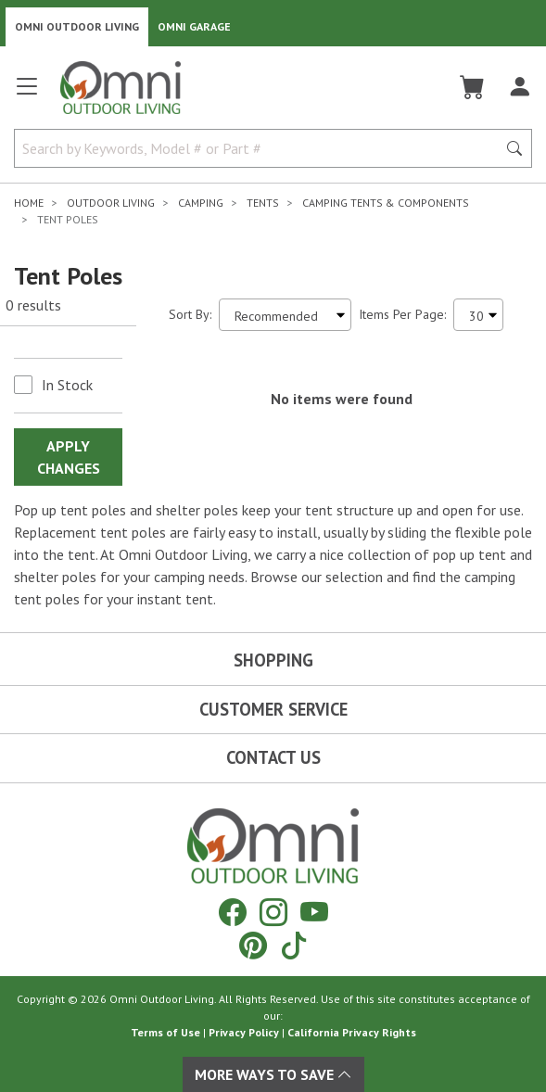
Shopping (273, 660)
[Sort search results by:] (285, 314)
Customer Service (273, 709)
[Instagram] (273, 912)
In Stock (67, 384)
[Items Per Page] (478, 314)
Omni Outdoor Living (77, 26)
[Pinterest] (253, 945)
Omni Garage (194, 26)
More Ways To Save (273, 1074)
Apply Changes (68, 457)
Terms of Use (165, 1032)
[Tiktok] (294, 945)
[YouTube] (314, 912)
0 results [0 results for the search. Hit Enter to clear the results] (33, 305)
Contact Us (273, 757)
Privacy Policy (244, 1032)
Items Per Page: (402, 314)
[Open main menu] (27, 94)
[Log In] (519, 87)
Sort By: (190, 314)
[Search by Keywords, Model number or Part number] (261, 148)
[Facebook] (233, 912)
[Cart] (472, 87)
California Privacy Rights (351, 1032)
